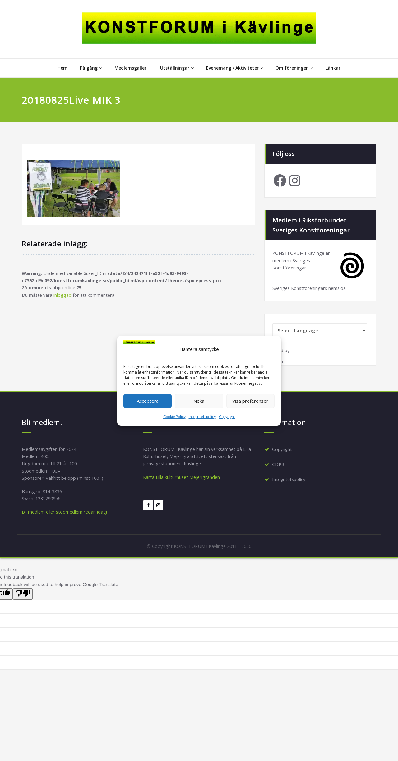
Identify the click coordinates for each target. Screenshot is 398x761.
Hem (62, 68)
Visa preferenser (250, 401)
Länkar (333, 68)
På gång (91, 68)
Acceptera (148, 401)
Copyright (227, 416)
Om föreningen (294, 68)
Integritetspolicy (202, 416)
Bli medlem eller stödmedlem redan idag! (65, 516)
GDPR (279, 467)
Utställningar (177, 68)
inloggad (63, 296)
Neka (198, 401)
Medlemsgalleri (131, 68)
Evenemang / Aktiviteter (234, 68)
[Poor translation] (23, 598)
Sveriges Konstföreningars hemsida (310, 289)
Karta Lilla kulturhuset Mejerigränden (182, 480)
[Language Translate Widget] (319, 332)
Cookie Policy (174, 416)
